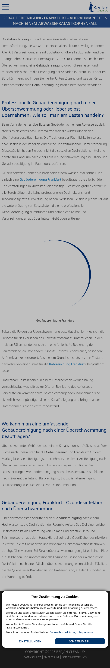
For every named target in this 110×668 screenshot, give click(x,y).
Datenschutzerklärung (63, 632)
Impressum (86, 632)
